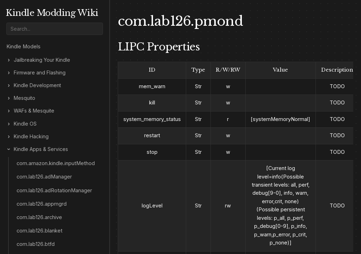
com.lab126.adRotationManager (54, 190)
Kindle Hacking (31, 136)
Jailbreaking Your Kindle (42, 60)
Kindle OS (25, 124)
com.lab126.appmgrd (42, 204)
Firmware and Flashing (40, 72)
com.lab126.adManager (44, 177)
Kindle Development (37, 85)
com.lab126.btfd (36, 244)
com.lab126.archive (39, 217)
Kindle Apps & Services (41, 149)
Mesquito (24, 98)
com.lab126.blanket (39, 231)
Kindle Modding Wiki (52, 13)
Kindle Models (23, 46)
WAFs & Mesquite (34, 111)
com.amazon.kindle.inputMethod (56, 163)
